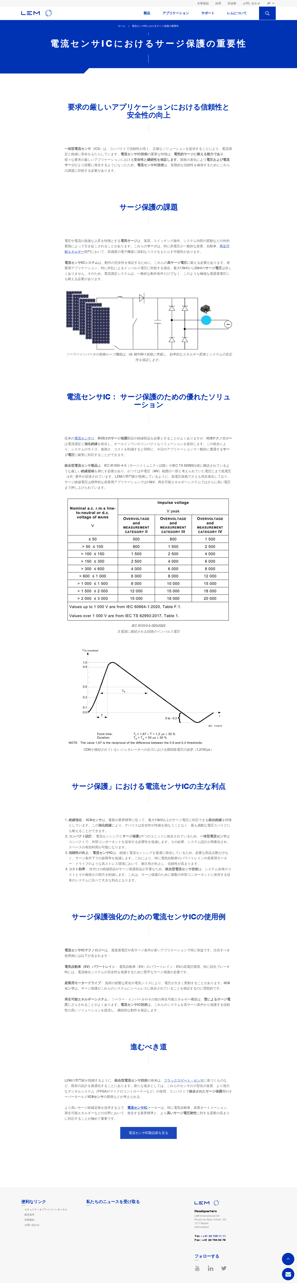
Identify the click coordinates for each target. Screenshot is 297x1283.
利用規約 (29, 1220)
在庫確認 (203, 3)
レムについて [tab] (237, 13)
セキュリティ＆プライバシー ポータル (46, 1209)
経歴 (218, 3)
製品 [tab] (147, 13)
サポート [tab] (207, 13)
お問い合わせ (251, 3)
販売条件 (29, 1214)
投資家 (232, 3)
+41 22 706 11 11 (214, 1236)
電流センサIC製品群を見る (148, 1133)
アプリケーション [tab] (176, 13)
